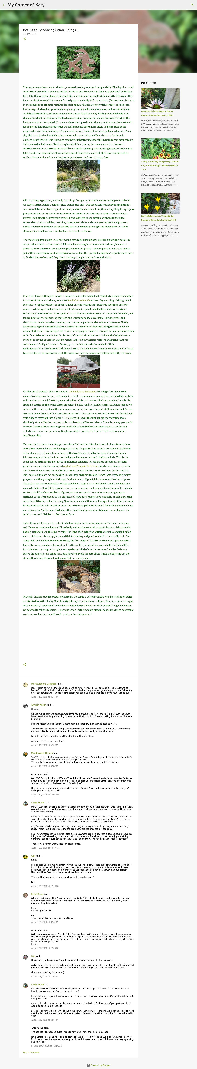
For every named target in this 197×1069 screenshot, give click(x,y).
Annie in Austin (38, 705)
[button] (24, 39)
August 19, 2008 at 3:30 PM (44, 745)
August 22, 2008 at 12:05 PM (45, 948)
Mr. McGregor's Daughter (43, 683)
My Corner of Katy (26, 4)
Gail (33, 856)
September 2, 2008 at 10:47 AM (46, 1046)
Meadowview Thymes (42, 753)
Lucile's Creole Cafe (79, 300)
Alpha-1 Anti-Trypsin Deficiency (80, 466)
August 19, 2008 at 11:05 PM (45, 794)
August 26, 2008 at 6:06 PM (44, 1020)
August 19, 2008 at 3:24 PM (44, 697)
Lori (33, 956)
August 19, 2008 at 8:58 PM (44, 766)
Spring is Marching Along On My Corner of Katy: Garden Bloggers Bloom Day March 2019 (160, 166)
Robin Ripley (37, 894)
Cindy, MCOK (37, 802)
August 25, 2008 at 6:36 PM (44, 976)
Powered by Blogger (98, 1065)
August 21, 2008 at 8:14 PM (44, 922)
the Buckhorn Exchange (82, 391)
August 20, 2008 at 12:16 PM (45, 886)
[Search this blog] (180, 5)
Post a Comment (31, 1052)
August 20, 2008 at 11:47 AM (45, 848)
